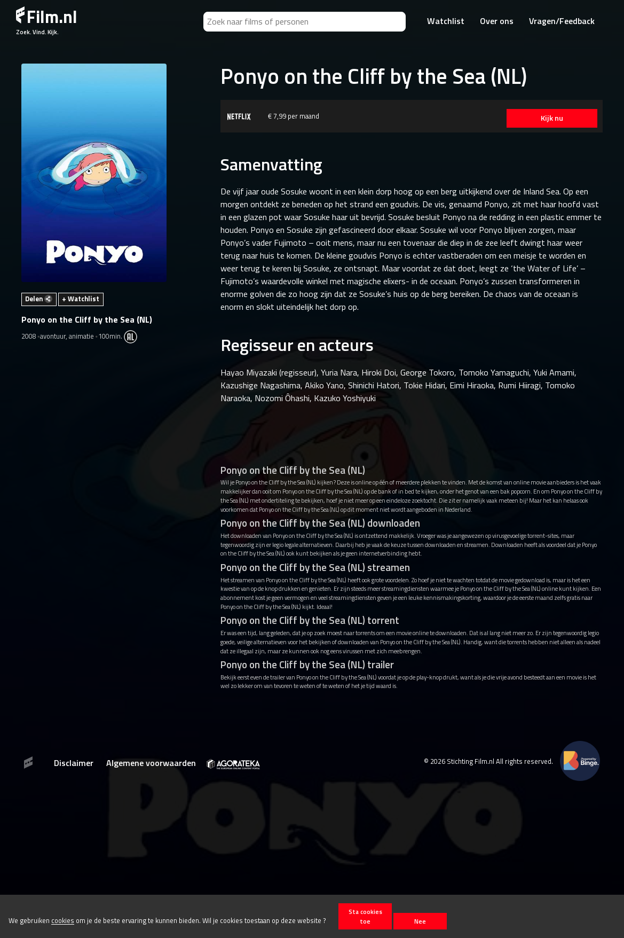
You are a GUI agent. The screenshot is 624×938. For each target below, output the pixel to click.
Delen (38, 298)
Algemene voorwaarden (151, 762)
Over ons (497, 20)
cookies (62, 921)
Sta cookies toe (365, 916)
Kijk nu (552, 118)
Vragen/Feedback (562, 20)
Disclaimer (73, 762)
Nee (420, 921)
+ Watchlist (80, 298)
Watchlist (445, 20)
